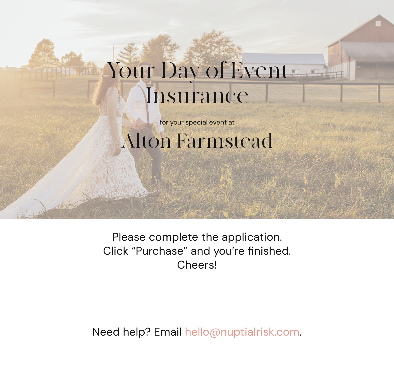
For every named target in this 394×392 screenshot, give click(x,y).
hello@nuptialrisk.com (242, 331)
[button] (43, 373)
